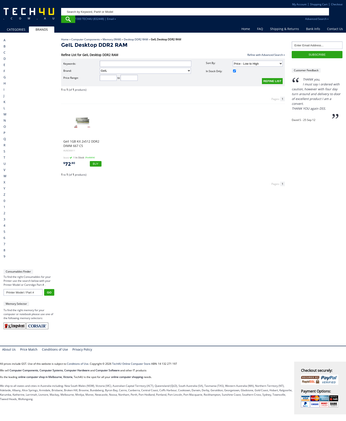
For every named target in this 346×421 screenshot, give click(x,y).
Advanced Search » (317, 19)
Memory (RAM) (112, 39)
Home (245, 29)
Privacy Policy (82, 349)
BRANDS (42, 29)
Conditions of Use (55, 349)
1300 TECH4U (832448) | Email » (95, 19)
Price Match (29, 349)
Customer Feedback (306, 70)
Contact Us (335, 29)
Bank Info (313, 29)
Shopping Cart (318, 4)
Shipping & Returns (284, 29)
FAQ (260, 29)
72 (69, 164)
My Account (299, 4)
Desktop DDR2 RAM (136, 39)
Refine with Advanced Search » (266, 55)
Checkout (336, 4)
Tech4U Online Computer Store (131, 364)
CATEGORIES (16, 29)
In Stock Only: (221, 71)
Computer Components (85, 39)
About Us (9, 349)
